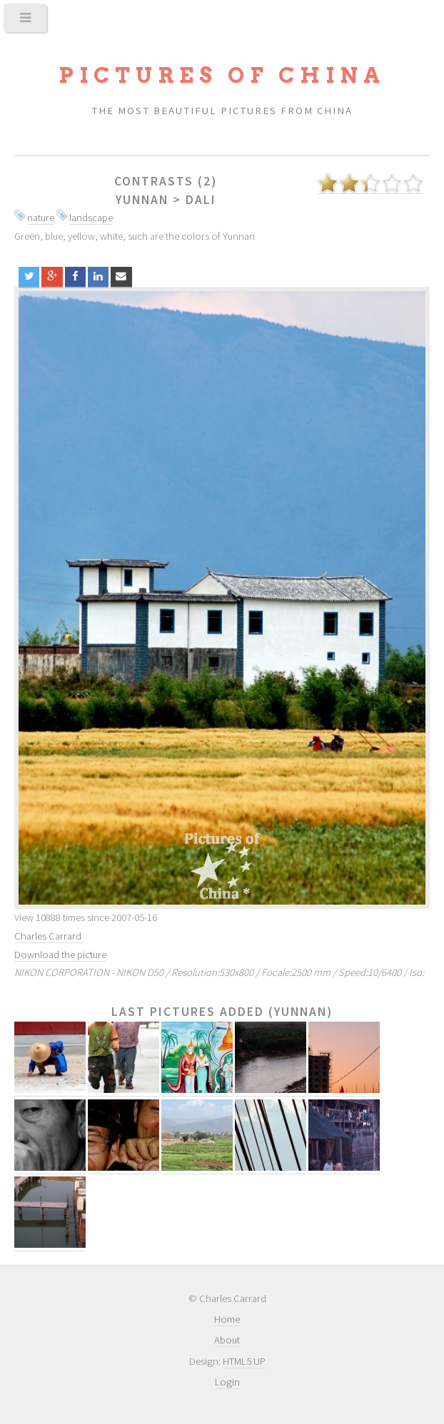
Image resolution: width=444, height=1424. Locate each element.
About (227, 1339)
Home (227, 1319)
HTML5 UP (244, 1361)
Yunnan (142, 200)
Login (227, 1381)
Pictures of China (222, 75)
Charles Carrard (47, 936)
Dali (201, 200)
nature (40, 217)
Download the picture (60, 954)
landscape (91, 217)
